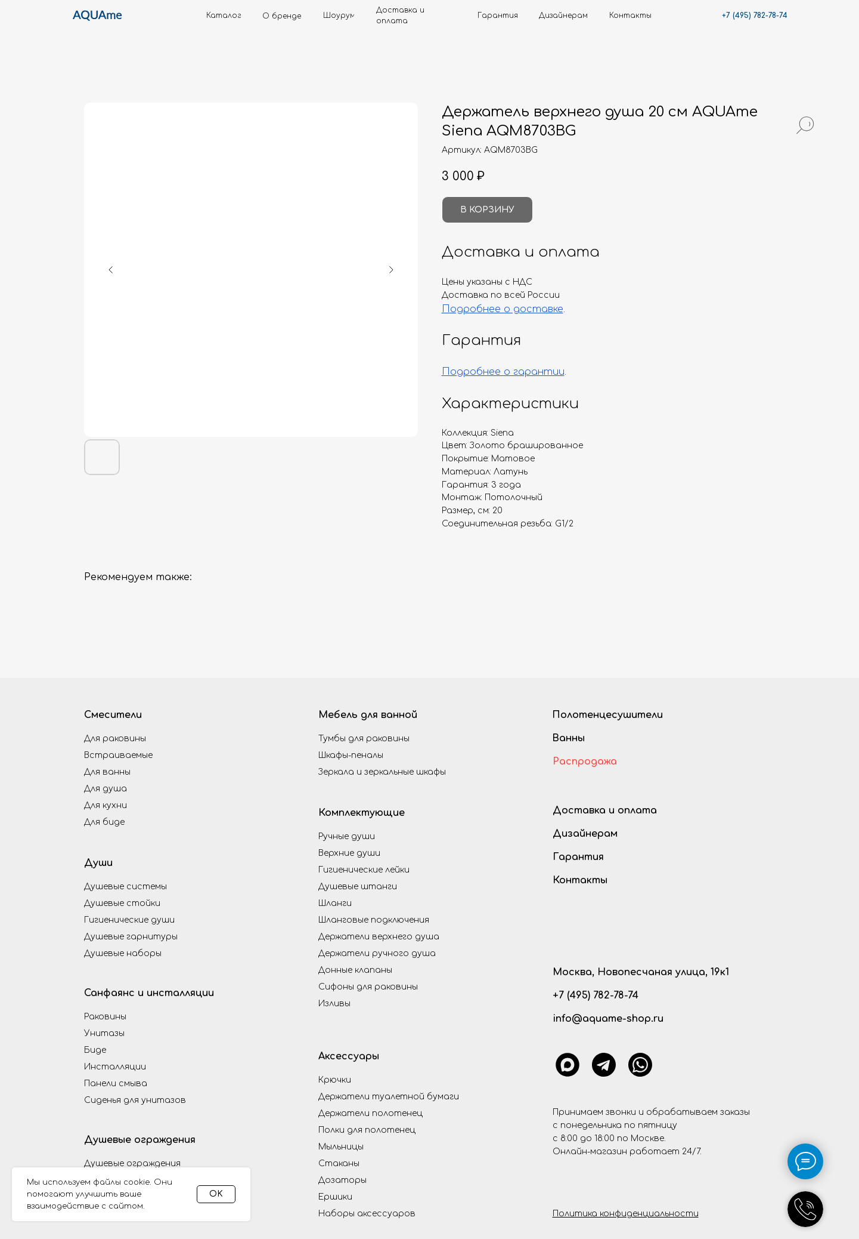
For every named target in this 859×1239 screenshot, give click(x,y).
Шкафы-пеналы (350, 755)
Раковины (105, 1016)
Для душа (105, 788)
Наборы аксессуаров (366, 1213)
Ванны (568, 738)
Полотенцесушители (607, 715)
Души (98, 863)
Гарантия (578, 857)
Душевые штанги (357, 886)
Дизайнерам (585, 833)
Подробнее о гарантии (503, 371)
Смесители (113, 715)
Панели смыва (115, 1083)
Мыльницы (341, 1146)
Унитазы (104, 1033)
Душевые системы (125, 886)
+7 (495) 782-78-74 (754, 15)
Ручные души (346, 836)
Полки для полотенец (366, 1130)
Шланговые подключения (373, 920)
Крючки (334, 1079)
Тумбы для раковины (364, 738)
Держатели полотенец (370, 1113)
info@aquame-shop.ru (608, 1018)
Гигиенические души (129, 920)
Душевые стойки (122, 903)
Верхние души (349, 853)
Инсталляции (115, 1066)
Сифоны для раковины (368, 986)
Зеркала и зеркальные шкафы (382, 772)
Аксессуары (348, 1056)
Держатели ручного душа (377, 953)
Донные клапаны (355, 970)
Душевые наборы (123, 953)
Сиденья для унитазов (135, 1100)
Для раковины (115, 738)
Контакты (580, 880)
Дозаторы (342, 1180)
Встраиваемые (118, 755)
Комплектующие (361, 812)
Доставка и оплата (605, 810)
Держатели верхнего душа (378, 936)
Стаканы (338, 1163)
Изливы (334, 1003)
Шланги (335, 903)
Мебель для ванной (367, 715)
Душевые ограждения (140, 1140)
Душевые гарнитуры (131, 936)
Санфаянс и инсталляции (149, 993)
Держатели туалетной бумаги (388, 1096)
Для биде (104, 822)
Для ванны (107, 772)
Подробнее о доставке (502, 309)
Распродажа (585, 761)
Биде (95, 1050)
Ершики (335, 1196)
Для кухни (105, 805)
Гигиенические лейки (364, 869)
